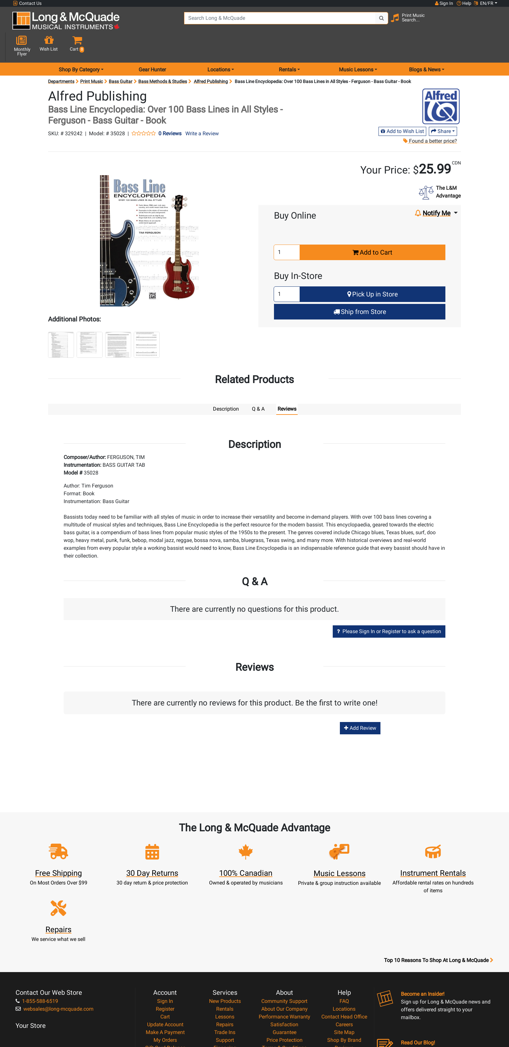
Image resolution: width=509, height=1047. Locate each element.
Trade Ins (224, 960)
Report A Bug (344, 983)
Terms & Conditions (284, 975)
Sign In (165, 929)
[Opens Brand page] (441, 83)
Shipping (225, 991)
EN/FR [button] (483, 3)
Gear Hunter (152, 46)
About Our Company (284, 936)
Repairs (224, 952)
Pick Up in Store (372, 271)
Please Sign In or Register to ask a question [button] (389, 608)
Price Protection (285, 968)
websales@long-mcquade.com (54, 936)
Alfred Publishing (211, 58)
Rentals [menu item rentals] (287, 46)
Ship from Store (359, 289)
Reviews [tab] (287, 386)
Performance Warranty (284, 944)
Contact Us (27, 3)
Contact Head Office (344, 944)
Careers (344, 952)
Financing (225, 975)
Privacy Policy (284, 983)
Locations (344, 936)
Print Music (91, 58)
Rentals (224, 936)
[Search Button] (368, 23)
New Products (225, 929)
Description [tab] (226, 386)
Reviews (344, 975)
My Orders (165, 968)
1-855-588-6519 (37, 929)
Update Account (165, 952)
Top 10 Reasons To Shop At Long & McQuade (438, 888)
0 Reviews (169, 110)
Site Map (344, 960)
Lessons (224, 944)
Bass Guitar (120, 58)
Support (225, 968)
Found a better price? (430, 118)
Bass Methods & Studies (162, 58)
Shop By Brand (344, 968)
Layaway (225, 983)
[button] (491, 23)
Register (165, 936)
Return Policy (284, 991)
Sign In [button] (444, 3)
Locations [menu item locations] (218, 46)
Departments (61, 58)
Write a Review (202, 110)
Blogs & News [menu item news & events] (425, 46)
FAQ (344, 929)
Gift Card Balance (165, 975)
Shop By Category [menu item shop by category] (79, 46)
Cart (165, 944)
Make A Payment (165, 960)
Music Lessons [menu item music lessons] (356, 46)
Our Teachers (284, 999)
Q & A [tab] (258, 386)
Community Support (284, 929)
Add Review (360, 705)
